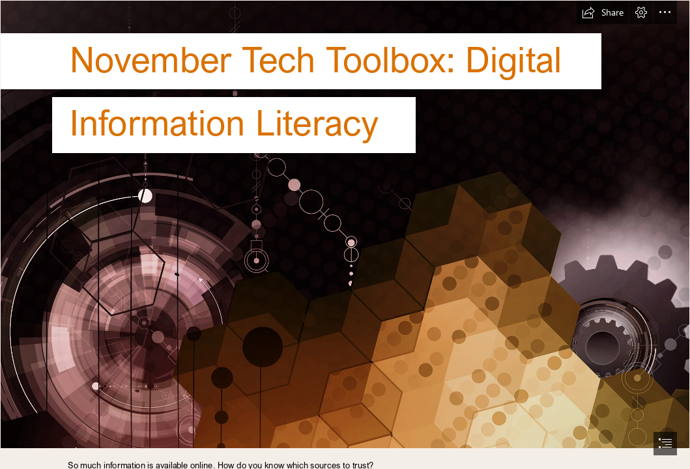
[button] (603, 12)
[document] (345, 234)
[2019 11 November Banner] (345, 224)
